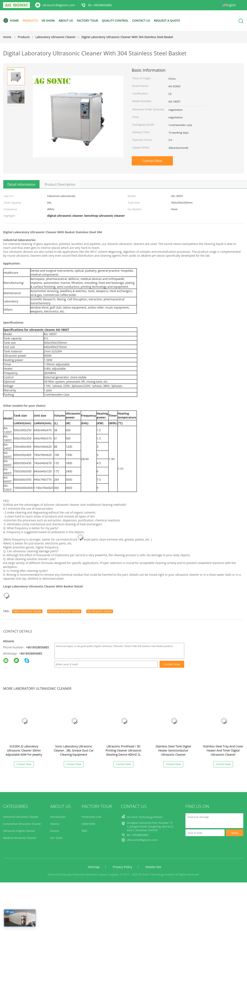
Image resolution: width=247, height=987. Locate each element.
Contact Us (141, 20)
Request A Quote (167, 20)
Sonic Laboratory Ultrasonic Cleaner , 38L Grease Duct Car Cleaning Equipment (74, 750)
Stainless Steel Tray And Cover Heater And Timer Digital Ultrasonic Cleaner (223, 750)
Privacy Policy (122, 866)
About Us (66, 20)
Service (54, 831)
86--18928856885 (100, 5)
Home (11, 20)
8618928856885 (31, 653)
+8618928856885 (37, 647)
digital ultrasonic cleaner (27, 611)
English (231, 5)
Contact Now (152, 160)
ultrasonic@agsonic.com (58, 5)
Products (30, 20)
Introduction (58, 817)
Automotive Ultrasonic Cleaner (22, 824)
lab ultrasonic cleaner (99, 611)
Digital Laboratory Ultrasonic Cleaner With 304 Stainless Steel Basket (127, 37)
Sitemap (93, 866)
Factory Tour (87, 20)
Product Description (60, 184)
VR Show (48, 20)
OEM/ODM (88, 824)
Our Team (56, 838)
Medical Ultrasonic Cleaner (19, 838)
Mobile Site (153, 866)
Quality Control (115, 20)
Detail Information (21, 184)
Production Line (91, 817)
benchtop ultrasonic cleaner (64, 611)
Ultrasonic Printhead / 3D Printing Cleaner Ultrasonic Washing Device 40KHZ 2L (124, 750)
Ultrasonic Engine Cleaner (19, 831)
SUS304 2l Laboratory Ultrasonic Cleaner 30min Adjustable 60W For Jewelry (24, 750)
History (54, 824)
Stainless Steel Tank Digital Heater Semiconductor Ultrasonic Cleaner (173, 750)
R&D (84, 831)
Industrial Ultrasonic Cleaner (20, 817)
